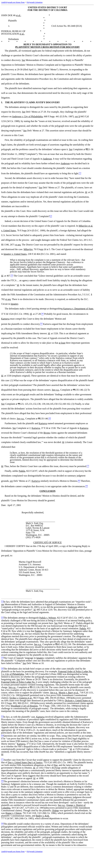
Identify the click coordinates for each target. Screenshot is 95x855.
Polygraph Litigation (34, 2)
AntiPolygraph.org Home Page (13, 2)
